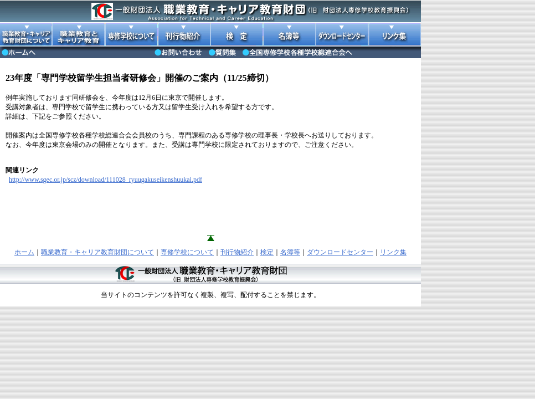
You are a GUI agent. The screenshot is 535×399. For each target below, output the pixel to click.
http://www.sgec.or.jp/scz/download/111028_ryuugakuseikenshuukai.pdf (105, 179)
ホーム (24, 252)
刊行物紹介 (237, 252)
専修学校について (187, 252)
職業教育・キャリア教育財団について (97, 252)
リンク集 (393, 252)
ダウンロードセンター (340, 252)
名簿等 (290, 252)
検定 (267, 252)
